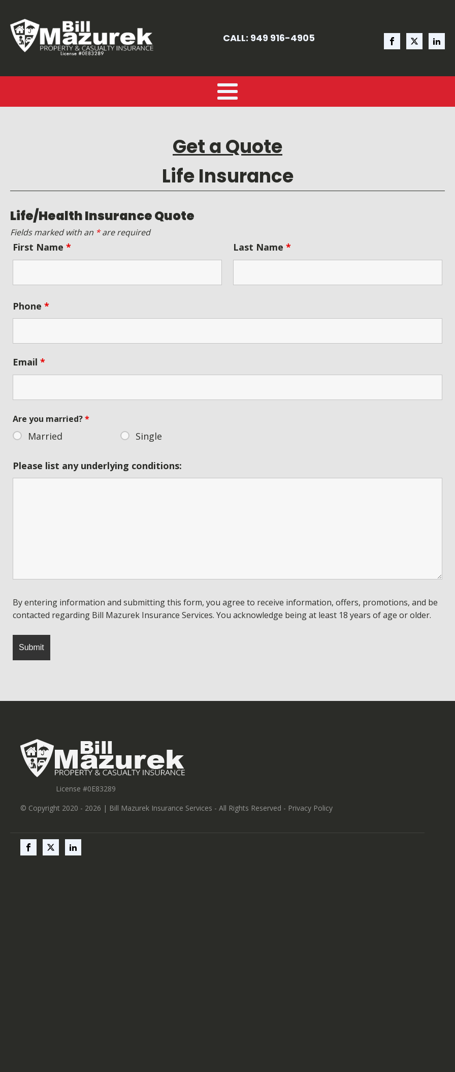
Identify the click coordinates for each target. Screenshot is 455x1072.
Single (149, 436)
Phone (31, 306)
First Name (42, 247)
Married (45, 436)
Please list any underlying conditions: (97, 466)
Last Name (262, 247)
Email (29, 362)
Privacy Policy (310, 808)
